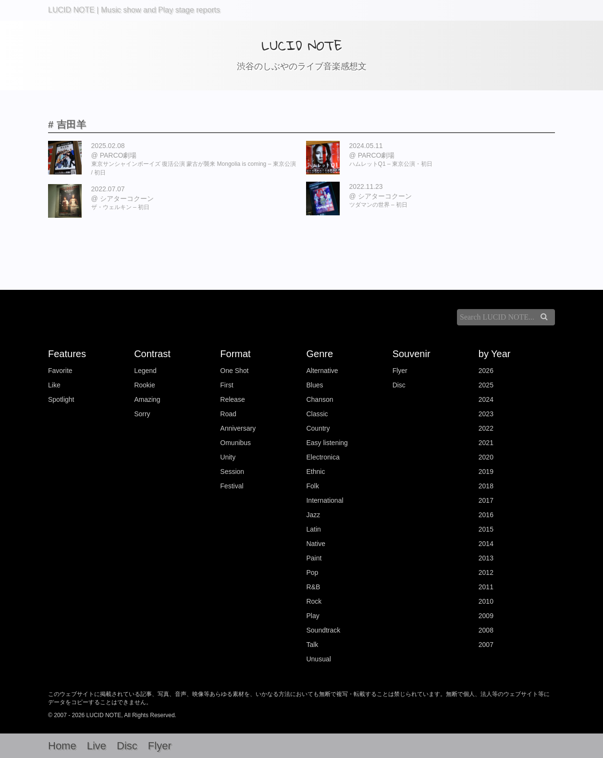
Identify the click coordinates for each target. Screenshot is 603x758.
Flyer (400, 370)
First (226, 385)
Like (54, 385)
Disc (399, 385)
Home (62, 746)
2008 (486, 630)
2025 (486, 385)
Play (312, 616)
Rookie (144, 385)
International (324, 500)
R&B (313, 587)
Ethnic (315, 471)
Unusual (318, 659)
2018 (486, 486)
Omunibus (235, 443)
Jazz (313, 515)
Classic (317, 414)
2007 (486, 644)
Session (232, 471)
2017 (486, 500)
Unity (227, 457)
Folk (312, 486)
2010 (486, 601)
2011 (486, 587)
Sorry (142, 414)
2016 (486, 515)
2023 (486, 414)
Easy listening (326, 443)
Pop (312, 572)
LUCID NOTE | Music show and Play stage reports (134, 10)
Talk (312, 644)
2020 (486, 457)
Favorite (60, 370)
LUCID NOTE (301, 45)
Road (228, 414)
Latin (313, 529)
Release (232, 399)
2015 (486, 529)
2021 (486, 443)
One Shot (234, 370)
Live (96, 746)
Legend (145, 370)
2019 (486, 471)
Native (315, 543)
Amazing (147, 399)
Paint (313, 558)
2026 (486, 370)
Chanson (319, 399)
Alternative (322, 370)
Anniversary (238, 428)
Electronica (322, 457)
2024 (486, 399)
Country (318, 428)
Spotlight (61, 399)
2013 (486, 558)
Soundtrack (323, 630)
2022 (486, 428)
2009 (486, 616)
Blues (314, 385)
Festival (231, 486)
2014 (486, 543)
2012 (486, 572)
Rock (313, 601)
